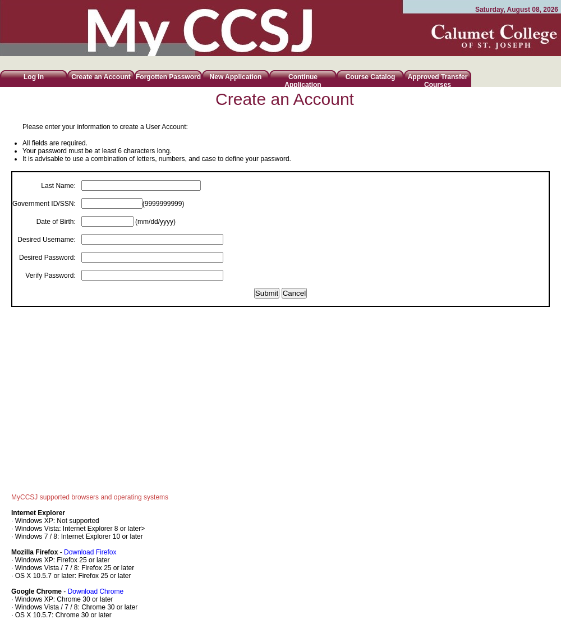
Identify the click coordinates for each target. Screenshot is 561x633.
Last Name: (58, 186)
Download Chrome (95, 591)
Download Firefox (90, 552)
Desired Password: (47, 258)
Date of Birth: (56, 222)
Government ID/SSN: (44, 204)
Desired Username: (46, 240)
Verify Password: (50, 275)
